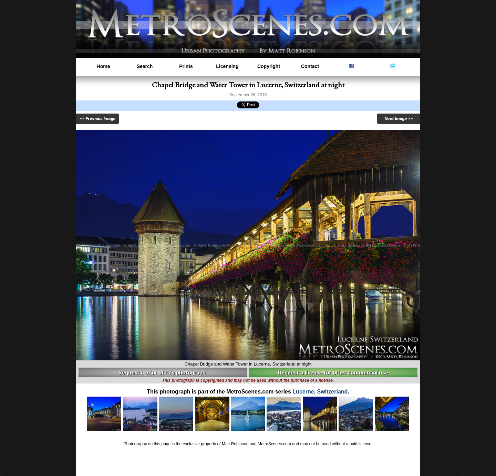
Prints (186, 66)
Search (145, 66)
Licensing (227, 66)
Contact (310, 66)
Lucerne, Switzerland (320, 392)
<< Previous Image (97, 119)
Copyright (268, 66)
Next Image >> (398, 119)
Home (103, 66)
